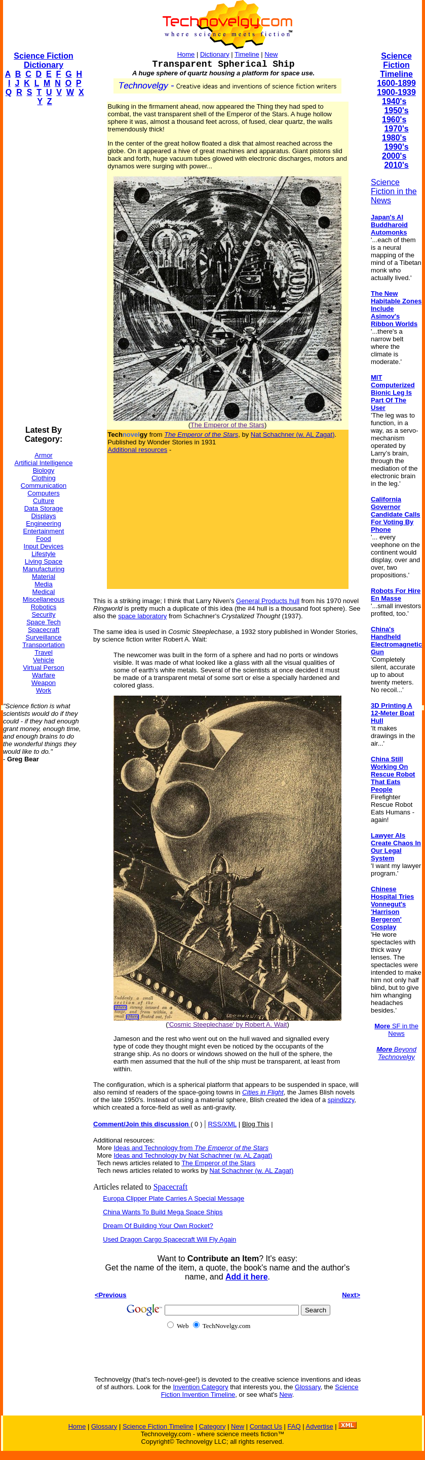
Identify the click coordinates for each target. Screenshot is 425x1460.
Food (43, 538)
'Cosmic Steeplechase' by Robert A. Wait (227, 1024)
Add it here (246, 1276)
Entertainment (43, 531)
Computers (43, 493)
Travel (43, 652)
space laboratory (142, 616)
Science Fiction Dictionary (43, 60)
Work (43, 690)
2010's (396, 165)
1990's (396, 147)
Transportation (43, 645)
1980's (394, 137)
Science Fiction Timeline (396, 65)
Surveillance (44, 637)
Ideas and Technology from (190, 1148)
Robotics (44, 607)
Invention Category (200, 1387)
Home (186, 54)
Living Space (43, 561)
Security (44, 614)
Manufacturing (43, 569)
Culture (43, 501)
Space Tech (43, 622)
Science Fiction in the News (394, 191)
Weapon (43, 683)
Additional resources (138, 449)
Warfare (43, 675)
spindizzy (341, 1100)
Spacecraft (43, 629)
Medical (43, 592)
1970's (396, 128)
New (271, 54)
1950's (396, 110)
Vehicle (43, 660)
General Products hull (267, 601)
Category (212, 1426)
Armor (43, 455)
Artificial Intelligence (44, 463)
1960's (394, 119)
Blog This (255, 1124)
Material (43, 576)
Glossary (307, 1387)
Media (43, 584)
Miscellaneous (43, 599)
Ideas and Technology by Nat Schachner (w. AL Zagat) (192, 1155)
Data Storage (43, 508)
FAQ (294, 1426)
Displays (43, 516)
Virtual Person (43, 667)
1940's (394, 101)
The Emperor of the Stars (227, 425)
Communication (43, 485)
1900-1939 (396, 92)
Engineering (43, 523)
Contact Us (266, 1426)
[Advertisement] (43, 266)
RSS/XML (222, 1124)
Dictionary (214, 54)
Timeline (247, 54)
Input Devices (44, 546)
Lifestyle (43, 554)
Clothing (43, 478)
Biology (44, 470)
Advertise (319, 1426)
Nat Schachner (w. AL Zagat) (293, 434)
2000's (394, 156)
